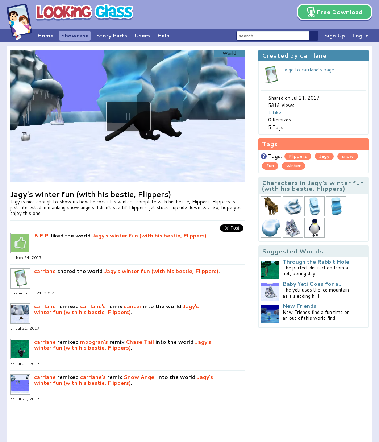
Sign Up (334, 35)
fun (270, 165)
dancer (133, 306)
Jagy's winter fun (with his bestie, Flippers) (149, 235)
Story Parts (111, 35)
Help (163, 35)
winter (293, 165)
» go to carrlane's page (309, 69)
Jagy (324, 156)
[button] (128, 116)
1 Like (274, 112)
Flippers (298, 156)
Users (142, 35)
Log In (360, 35)
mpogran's (94, 342)
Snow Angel (140, 377)
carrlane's (93, 306)
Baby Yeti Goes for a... (313, 284)
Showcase (75, 35)
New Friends (299, 306)
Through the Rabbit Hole (316, 261)
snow (348, 156)
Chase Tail (140, 342)
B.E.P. (42, 235)
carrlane (45, 271)
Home (45, 35)
